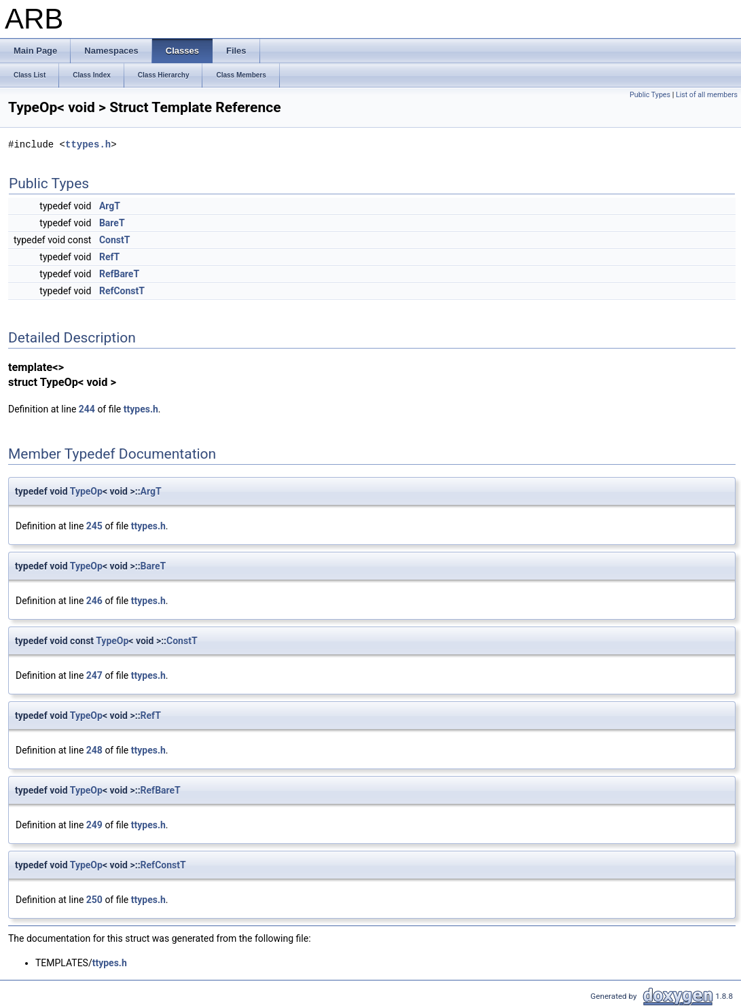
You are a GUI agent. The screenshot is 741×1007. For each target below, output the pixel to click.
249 (94, 824)
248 (94, 750)
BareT (112, 222)
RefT (109, 256)
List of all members (707, 94)
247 (94, 675)
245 (94, 525)
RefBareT (119, 273)
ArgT (109, 205)
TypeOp (86, 491)
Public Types (650, 94)
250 (94, 899)
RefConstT (122, 290)
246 (94, 600)
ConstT (114, 239)
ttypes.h (88, 144)
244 (87, 409)
